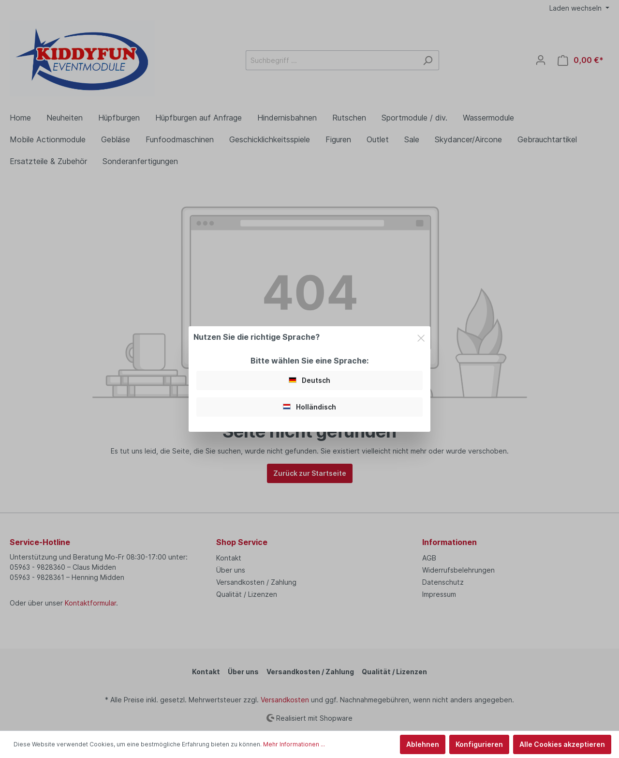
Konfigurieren (479, 744)
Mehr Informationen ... (294, 744)
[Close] (421, 336)
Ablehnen (422, 744)
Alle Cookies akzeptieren (562, 744)
